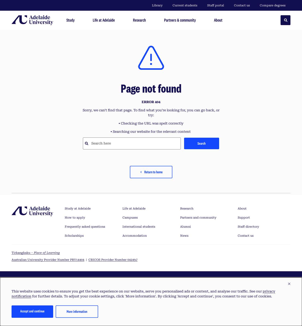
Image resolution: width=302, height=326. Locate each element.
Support (244, 217)
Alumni (185, 226)
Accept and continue (32, 311)
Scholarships (74, 235)
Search (201, 143)
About (242, 208)
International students (138, 226)
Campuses (130, 217)
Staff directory (248, 226)
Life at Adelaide (134, 208)
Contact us (242, 5)
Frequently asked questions (85, 226)
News (184, 235)
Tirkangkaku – (36, 252)
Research (186, 208)
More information (77, 311)
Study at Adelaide (78, 208)
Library (157, 5)
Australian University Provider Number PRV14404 (48, 259)
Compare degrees (275, 5)
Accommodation (134, 235)
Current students (185, 5)
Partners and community (198, 217)
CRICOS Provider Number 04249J (112, 259)
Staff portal (215, 5)
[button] (289, 284)
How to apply (75, 217)
